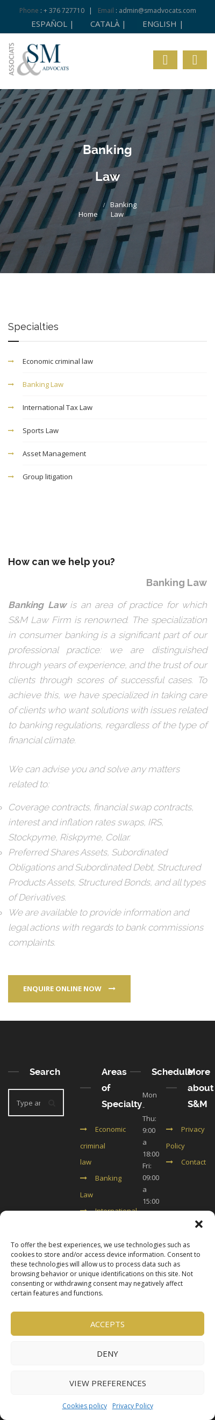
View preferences (107, 1383)
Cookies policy (84, 1405)
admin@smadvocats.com (157, 10)
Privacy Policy (132, 1405)
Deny (107, 1353)
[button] (199, 1224)
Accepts (107, 1324)
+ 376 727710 (64, 10)
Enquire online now (69, 988)
